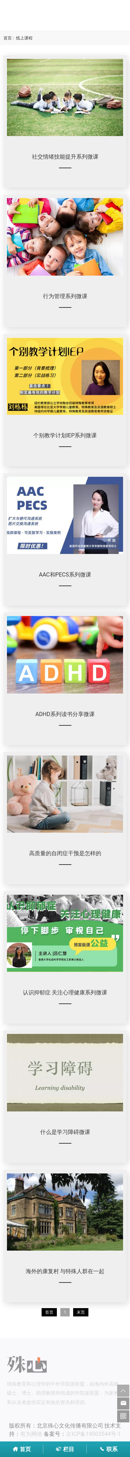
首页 (7, 38)
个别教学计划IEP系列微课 (65, 435)
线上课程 (24, 38)
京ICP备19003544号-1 (93, 1435)
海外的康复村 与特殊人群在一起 (65, 1271)
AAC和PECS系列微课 (65, 574)
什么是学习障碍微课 (65, 1132)
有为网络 (31, 1435)
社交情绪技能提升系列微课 (65, 156)
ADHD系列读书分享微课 (65, 714)
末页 (81, 1312)
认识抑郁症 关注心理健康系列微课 (65, 992)
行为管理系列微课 (65, 296)
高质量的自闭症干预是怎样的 (65, 853)
